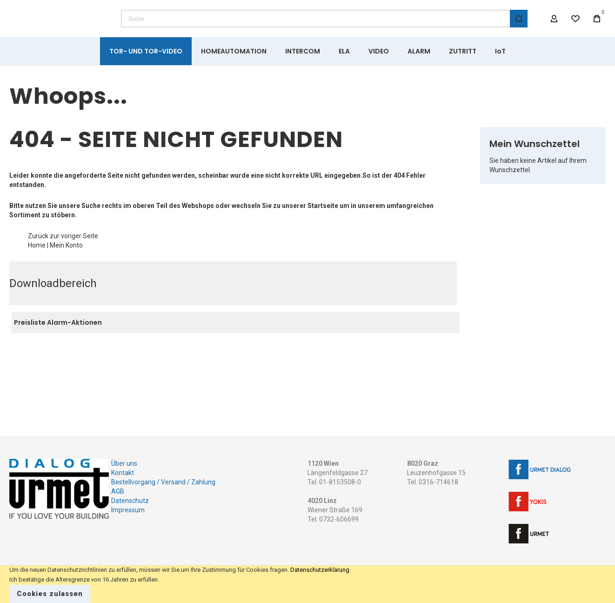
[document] (307, 584)
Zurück (38, 254)
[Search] (519, 28)
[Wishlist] (575, 28)
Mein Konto (66, 264)
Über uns (124, 463)
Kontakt (122, 472)
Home (37, 264)
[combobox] (324, 28)
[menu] (307, 70)
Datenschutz (130, 500)
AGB (117, 491)
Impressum (128, 510)
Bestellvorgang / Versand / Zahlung (163, 482)
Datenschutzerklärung (319, 569)
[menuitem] (146, 70)
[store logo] (58, 28)
